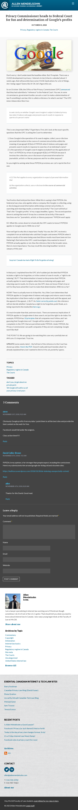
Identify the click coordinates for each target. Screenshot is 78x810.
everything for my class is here (46, 801)
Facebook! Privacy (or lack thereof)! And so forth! (24, 728)
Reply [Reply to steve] (5, 441)
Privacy (23, 30)
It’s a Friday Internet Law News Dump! (19, 736)
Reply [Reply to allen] (8, 499)
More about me (12, 624)
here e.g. (36, 307)
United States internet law (15, 661)
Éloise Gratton (10, 694)
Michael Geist (10, 702)
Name (5, 542)
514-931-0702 (12, 780)
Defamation (10, 641)
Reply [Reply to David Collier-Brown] (5, 477)
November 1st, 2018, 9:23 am (14, 414)
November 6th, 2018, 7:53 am (14, 456)
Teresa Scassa (10, 709)
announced (65, 89)
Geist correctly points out (46, 301)
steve (5, 411)
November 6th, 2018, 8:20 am (17, 486)
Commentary (10, 635)
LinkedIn (11, 769)
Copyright (9, 638)
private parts (11, 385)
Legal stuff (30, 806)
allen (8, 483)
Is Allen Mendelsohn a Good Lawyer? (19, 724)
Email (5, 554)
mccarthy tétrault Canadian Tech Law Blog (21, 698)
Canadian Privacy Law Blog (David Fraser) (21, 690)
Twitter (6, 769)
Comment (7, 521)
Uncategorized (11, 658)
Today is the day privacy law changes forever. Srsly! (24, 732)
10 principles (29, 318)
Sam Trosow (9, 705)
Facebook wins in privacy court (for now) (20, 740)
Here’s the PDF (26, 347)
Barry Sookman (10, 686)
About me (9, 787)
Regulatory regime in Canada (38, 30)
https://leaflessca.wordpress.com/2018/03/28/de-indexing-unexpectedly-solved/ (36, 471)
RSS (9, 753)
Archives (8, 748)
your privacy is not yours (16, 390)
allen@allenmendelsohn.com (15, 775)
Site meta (9, 652)
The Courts (54, 30)
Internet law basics (13, 643)
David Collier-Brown (12, 453)
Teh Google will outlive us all (17, 388)
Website (6, 565)
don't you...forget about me (17, 382)
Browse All (10, 665)
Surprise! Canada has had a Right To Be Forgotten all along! (31, 260)
